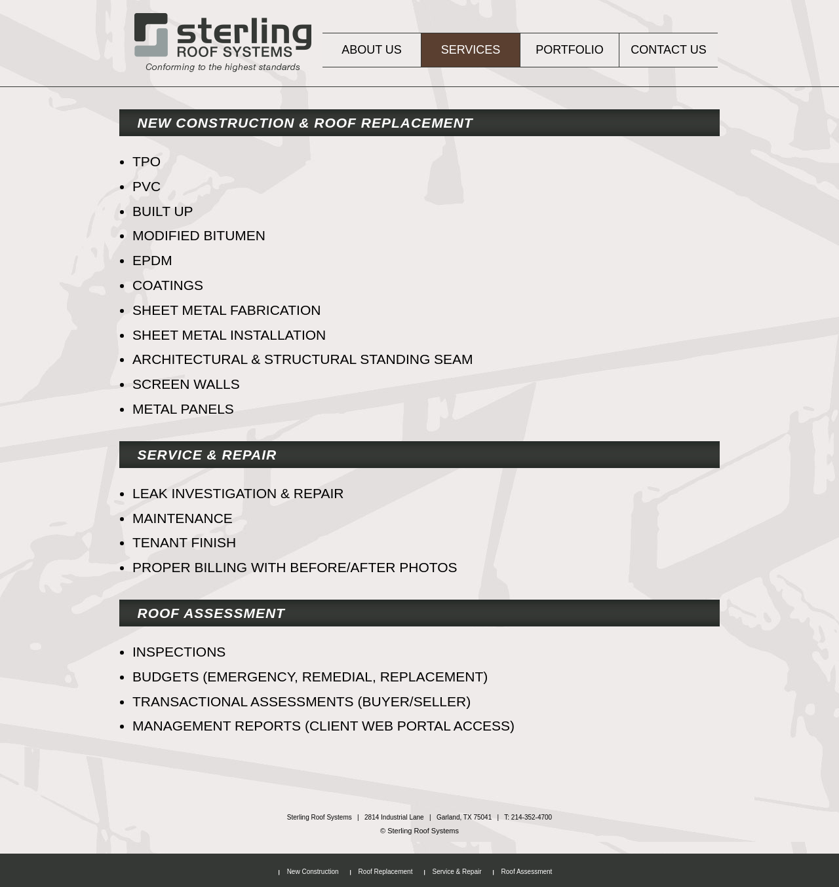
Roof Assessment (527, 871)
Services (471, 49)
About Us (371, 49)
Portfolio (570, 49)
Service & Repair (456, 871)
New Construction (313, 871)
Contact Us (668, 49)
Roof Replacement (386, 871)
